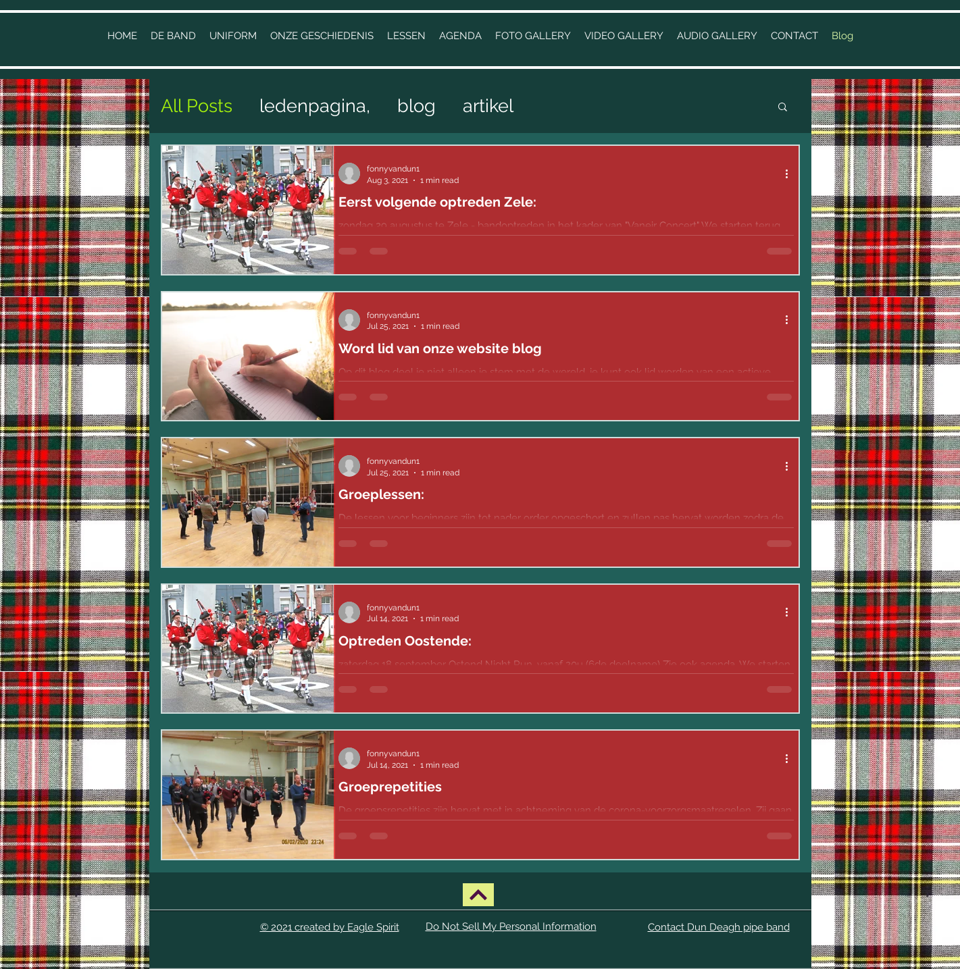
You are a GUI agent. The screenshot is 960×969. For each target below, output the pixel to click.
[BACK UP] (478, 894)
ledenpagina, (314, 105)
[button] (321, 36)
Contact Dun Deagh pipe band (719, 927)
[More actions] (792, 173)
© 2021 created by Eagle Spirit (329, 927)
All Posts (196, 105)
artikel (488, 105)
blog (416, 105)
